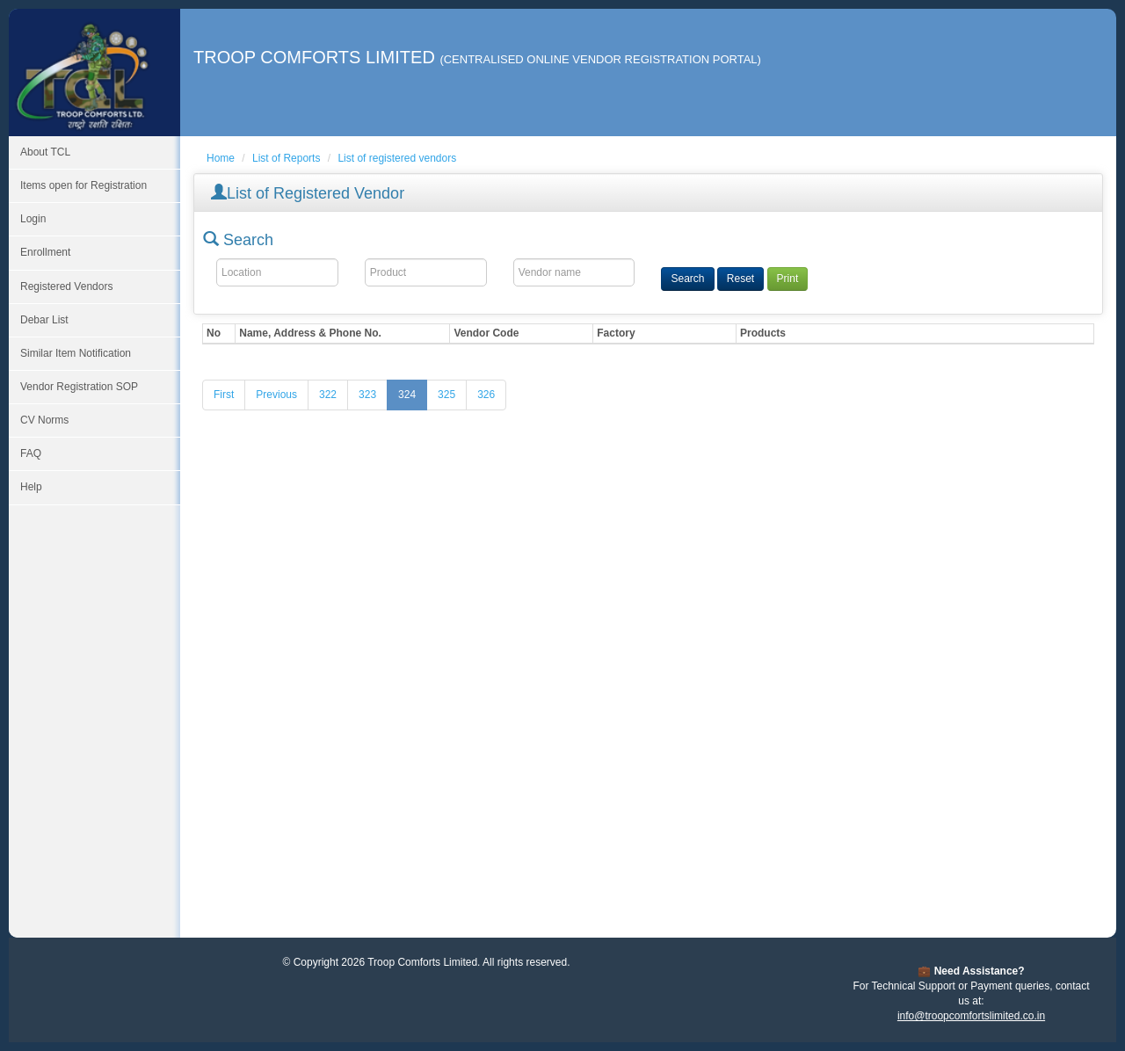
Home (221, 158)
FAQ (30, 453)
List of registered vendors (397, 158)
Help (31, 487)
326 (486, 394)
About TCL (45, 152)
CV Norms (44, 420)
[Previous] (276, 395)
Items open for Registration (83, 185)
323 (367, 394)
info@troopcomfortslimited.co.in (971, 1016)
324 (407, 394)
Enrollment (45, 252)
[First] (223, 395)
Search (687, 278)
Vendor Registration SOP (79, 387)
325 (446, 394)
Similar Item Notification (75, 353)
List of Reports (286, 158)
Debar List (44, 320)
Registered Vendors (66, 286)
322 (328, 394)
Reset (740, 278)
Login (33, 219)
